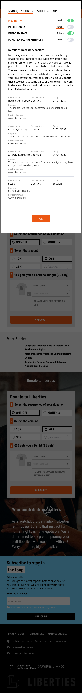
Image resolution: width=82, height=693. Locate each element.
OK (41, 218)
